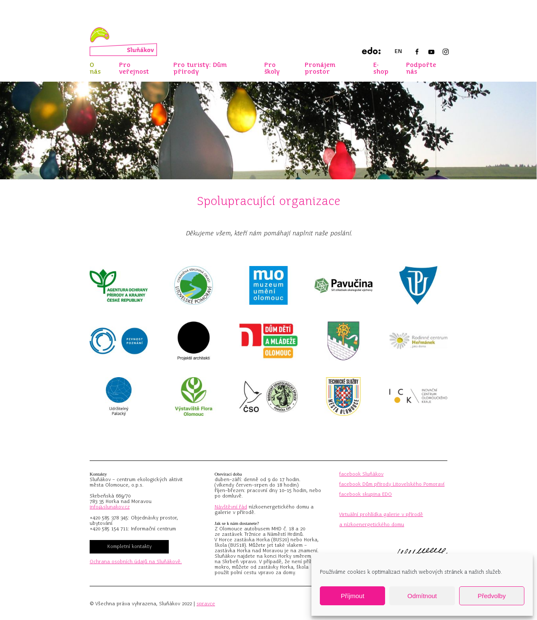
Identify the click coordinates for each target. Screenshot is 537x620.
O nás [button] (95, 68)
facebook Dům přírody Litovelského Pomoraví (391, 484)
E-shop (380, 68)
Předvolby (492, 595)
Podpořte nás (421, 68)
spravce (206, 604)
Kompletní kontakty (129, 546)
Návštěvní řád (231, 507)
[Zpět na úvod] (123, 41)
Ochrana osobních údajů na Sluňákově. (136, 561)
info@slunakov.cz (110, 507)
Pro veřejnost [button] (134, 68)
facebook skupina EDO (365, 494)
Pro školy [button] (272, 68)
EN (398, 51)
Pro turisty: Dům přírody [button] (200, 68)
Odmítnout (422, 595)
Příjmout (352, 595)
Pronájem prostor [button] (320, 68)
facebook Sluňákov (361, 474)
